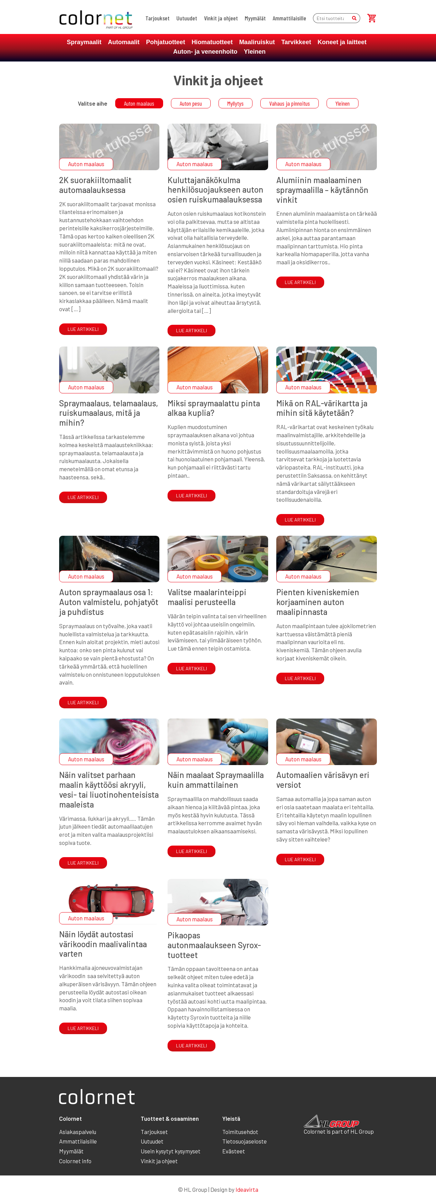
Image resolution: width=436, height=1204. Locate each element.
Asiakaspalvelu (77, 1131)
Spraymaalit (84, 42)
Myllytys (235, 103)
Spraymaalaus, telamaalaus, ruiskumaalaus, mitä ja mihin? (108, 413)
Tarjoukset (157, 18)
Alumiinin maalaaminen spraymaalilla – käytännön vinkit (322, 190)
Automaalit (124, 42)
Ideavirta (247, 1189)
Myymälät (255, 18)
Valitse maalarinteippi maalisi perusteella (207, 597)
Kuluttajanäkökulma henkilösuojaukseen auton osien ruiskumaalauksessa (215, 190)
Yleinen (254, 51)
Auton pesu (191, 103)
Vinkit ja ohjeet (221, 18)
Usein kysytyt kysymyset (170, 1151)
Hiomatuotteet (212, 42)
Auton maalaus (139, 103)
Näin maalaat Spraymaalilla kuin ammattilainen (216, 780)
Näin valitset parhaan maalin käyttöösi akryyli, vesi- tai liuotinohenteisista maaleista (109, 789)
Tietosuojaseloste (244, 1141)
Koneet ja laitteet (341, 42)
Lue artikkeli (83, 329)
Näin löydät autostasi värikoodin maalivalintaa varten (103, 944)
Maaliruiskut (257, 42)
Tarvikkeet (296, 42)
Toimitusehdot (240, 1131)
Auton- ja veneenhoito (205, 51)
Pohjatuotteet (165, 42)
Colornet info (75, 1160)
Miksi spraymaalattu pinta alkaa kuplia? (214, 408)
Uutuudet (186, 18)
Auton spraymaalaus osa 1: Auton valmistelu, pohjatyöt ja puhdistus (108, 602)
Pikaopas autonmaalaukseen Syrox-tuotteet (214, 945)
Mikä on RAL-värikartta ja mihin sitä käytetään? (321, 408)
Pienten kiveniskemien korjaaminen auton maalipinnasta (317, 602)
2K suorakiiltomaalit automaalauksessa (95, 185)
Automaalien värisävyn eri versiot (322, 780)
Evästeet (233, 1151)
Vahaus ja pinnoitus (289, 103)
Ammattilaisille (289, 18)
